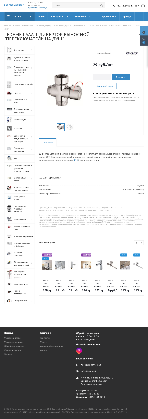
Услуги (43, 342)
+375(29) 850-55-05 (126, 5)
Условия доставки (13, 342)
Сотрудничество (12, 350)
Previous (136, 243)
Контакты (45, 338)
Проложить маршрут (37, 8)
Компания (45, 332)
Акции (43, 350)
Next (141, 243)
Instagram (79, 351)
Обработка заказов (14, 346)
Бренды (8, 354)
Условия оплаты (12, 338)
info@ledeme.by (89, 371)
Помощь (9, 332)
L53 (76, 160)
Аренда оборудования (51, 346)
